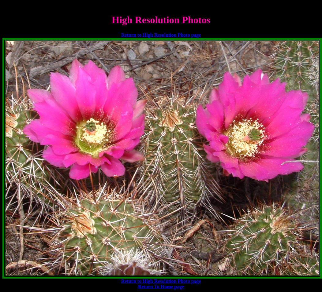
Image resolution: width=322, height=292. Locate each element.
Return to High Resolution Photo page (161, 35)
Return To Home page (161, 286)
